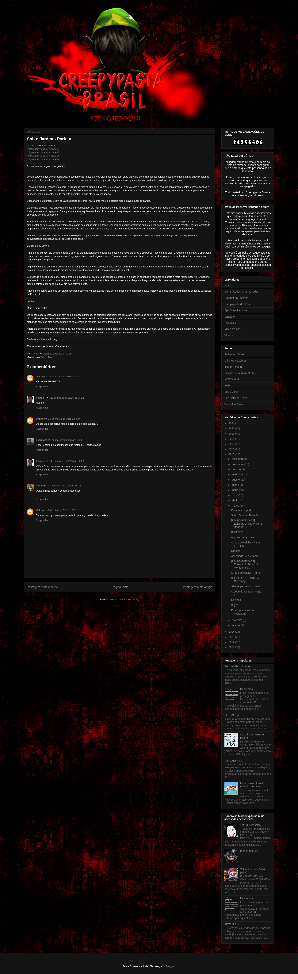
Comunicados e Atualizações (241, 291)
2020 (232, 428)
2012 (232, 642)
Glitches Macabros (235, 360)
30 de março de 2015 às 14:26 (64, 485)
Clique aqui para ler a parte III (43, 156)
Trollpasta (230, 322)
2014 (232, 631)
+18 (226, 285)
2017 (232, 444)
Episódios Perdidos (235, 310)
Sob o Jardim (47, 357)
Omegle (235, 550)
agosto (236, 479)
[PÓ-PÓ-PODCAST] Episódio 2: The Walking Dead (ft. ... (246, 523)
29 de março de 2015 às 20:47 (65, 418)
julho (235, 484)
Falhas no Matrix (234, 354)
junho (235, 490)
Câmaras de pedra (242, 510)
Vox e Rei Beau (233, 404)
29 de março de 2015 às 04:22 (67, 397)
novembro (238, 464)
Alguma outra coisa (242, 537)
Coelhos (236, 599)
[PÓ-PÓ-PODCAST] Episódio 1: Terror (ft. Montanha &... (245, 564)
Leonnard (41, 440)
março (236, 505)
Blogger (170, 966)
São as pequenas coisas (245, 586)
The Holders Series (235, 398)
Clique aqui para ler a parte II (43, 152)
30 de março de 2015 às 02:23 (67, 461)
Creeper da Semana (236, 297)
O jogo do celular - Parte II (246, 572)
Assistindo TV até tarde (244, 556)
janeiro (236, 625)
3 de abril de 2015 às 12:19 (63, 510)
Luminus (41, 485)
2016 (232, 449)
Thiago (40, 397)
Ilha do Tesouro (233, 366)
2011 (232, 647)
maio (235, 495)
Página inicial (120, 587)
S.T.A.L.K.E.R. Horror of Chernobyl (245, 580)
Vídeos (228, 335)
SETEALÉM (231, 714)
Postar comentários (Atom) (124, 599)
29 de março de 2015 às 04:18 (65, 376)
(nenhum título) (249, 850)
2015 (232, 454)
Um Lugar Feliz (233, 760)
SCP (227, 385)
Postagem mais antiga (197, 587)
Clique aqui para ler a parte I (42, 149)
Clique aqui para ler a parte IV (43, 159)
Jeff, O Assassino (250, 824)
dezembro (238, 458)
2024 (232, 423)
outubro (236, 469)
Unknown (41, 376)
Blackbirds (237, 532)
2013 (232, 636)
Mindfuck (229, 316)
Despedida (246, 689)
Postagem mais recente (42, 587)
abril (234, 500)
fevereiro (237, 620)
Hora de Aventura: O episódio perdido (252, 785)
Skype (235, 605)
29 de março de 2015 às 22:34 (65, 440)
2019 (232, 433)
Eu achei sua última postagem (242, 612)
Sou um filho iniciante (237, 666)
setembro (237, 474)
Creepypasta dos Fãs (237, 304)
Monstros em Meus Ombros (240, 373)
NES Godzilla (232, 379)
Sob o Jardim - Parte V (244, 515)
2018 (232, 438)
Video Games (232, 329)
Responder (42, 386)
